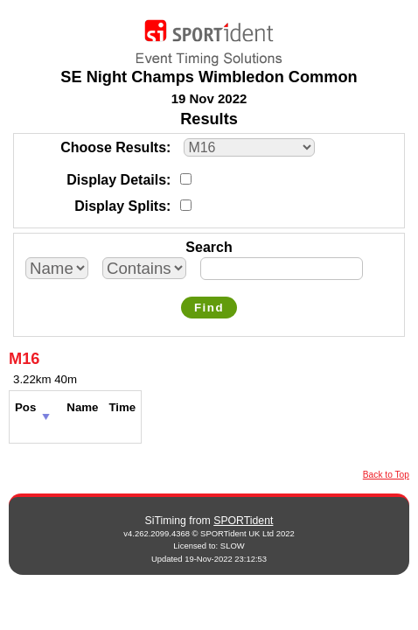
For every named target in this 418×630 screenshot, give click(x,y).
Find (209, 307)
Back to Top (386, 475)
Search (208, 247)
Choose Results (113, 147)
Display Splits (120, 206)
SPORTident (243, 520)
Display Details (116, 179)
